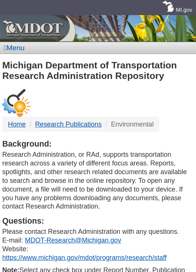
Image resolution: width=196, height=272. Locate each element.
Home (17, 124)
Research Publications (68, 124)
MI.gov (184, 10)
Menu (14, 48)
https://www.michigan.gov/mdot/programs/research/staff (84, 257)
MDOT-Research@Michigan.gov (73, 240)
